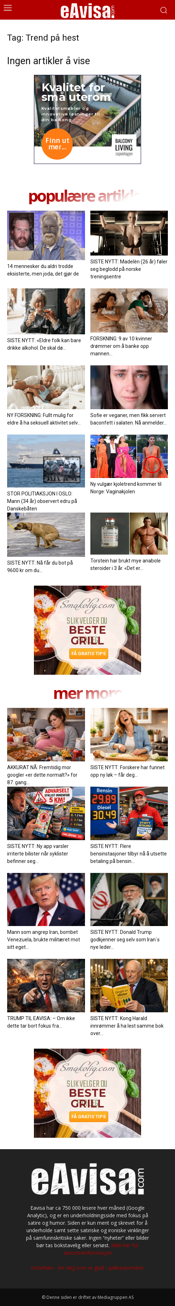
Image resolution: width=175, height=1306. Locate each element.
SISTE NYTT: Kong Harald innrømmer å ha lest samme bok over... (127, 1026)
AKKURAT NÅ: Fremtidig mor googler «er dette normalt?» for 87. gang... (42, 775)
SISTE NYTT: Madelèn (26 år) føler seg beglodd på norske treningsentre (129, 269)
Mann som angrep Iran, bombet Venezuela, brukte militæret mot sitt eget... (43, 939)
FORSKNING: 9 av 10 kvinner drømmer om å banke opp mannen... (121, 346)
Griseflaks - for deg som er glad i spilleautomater (87, 1267)
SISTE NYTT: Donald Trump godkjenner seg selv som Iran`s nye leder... (125, 939)
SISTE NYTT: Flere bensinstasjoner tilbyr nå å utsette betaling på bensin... (128, 853)
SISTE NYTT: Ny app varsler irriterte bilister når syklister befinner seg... (38, 853)
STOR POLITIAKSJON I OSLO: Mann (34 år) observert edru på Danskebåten (42, 501)
